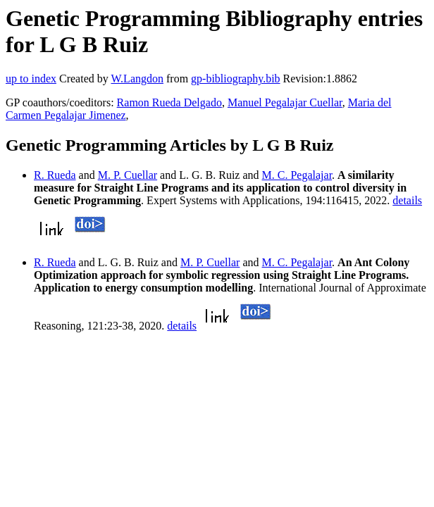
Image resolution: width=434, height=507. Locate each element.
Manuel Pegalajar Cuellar (285, 102)
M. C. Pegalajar (297, 175)
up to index (31, 78)
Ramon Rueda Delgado (169, 102)
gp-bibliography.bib (235, 78)
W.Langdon (137, 78)
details (407, 200)
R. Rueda (55, 175)
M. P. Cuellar (127, 175)
